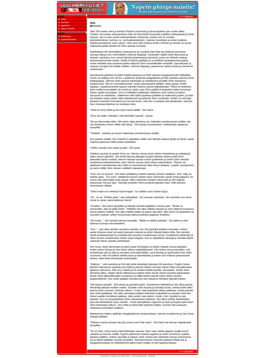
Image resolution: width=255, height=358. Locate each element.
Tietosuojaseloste (139, 356)
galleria (64, 25)
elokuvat (64, 36)
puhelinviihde (67, 39)
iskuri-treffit (66, 29)
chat (62, 19)
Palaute (151, 356)
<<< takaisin (186, 16)
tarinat (63, 22)
